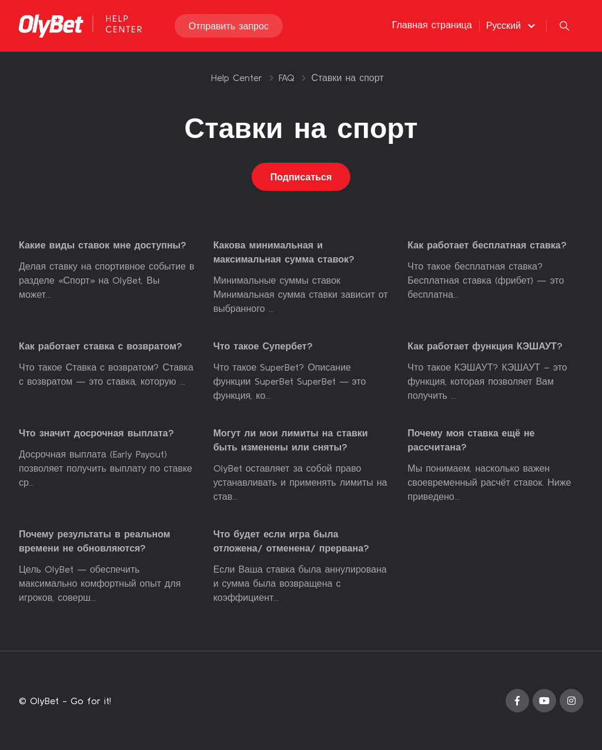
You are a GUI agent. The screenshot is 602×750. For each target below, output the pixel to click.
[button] (512, 25)
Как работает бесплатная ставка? (486, 245)
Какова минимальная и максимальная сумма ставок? (283, 252)
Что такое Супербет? (263, 346)
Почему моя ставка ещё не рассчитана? (470, 440)
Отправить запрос (229, 26)
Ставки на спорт (347, 77)
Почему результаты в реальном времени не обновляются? (94, 541)
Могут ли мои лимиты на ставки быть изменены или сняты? (290, 440)
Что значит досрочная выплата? (96, 433)
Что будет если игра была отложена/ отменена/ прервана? (291, 541)
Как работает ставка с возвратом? (100, 346)
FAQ (287, 77)
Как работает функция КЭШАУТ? (485, 346)
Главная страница (432, 24)
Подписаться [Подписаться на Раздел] (301, 176)
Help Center (236, 77)
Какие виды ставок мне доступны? (102, 245)
